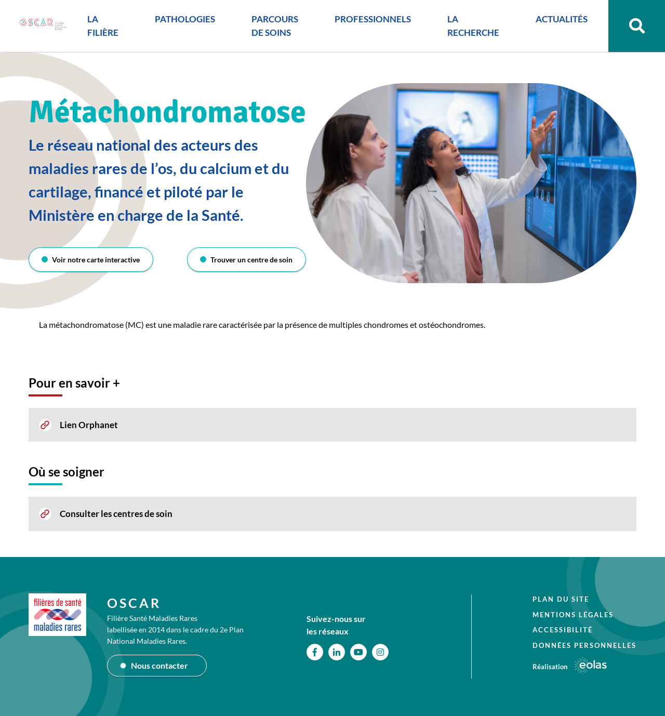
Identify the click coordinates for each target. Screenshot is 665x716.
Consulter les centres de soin (116, 513)
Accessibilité (563, 630)
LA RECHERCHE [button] (470, 27)
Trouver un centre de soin (251, 259)
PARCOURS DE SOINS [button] (271, 27)
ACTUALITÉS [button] (558, 20)
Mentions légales (573, 615)
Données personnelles (584, 645)
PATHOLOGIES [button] (182, 20)
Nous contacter (159, 665)
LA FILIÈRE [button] (99, 27)
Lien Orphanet (89, 424)
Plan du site (561, 599)
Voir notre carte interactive (96, 259)
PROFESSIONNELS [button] (369, 20)
